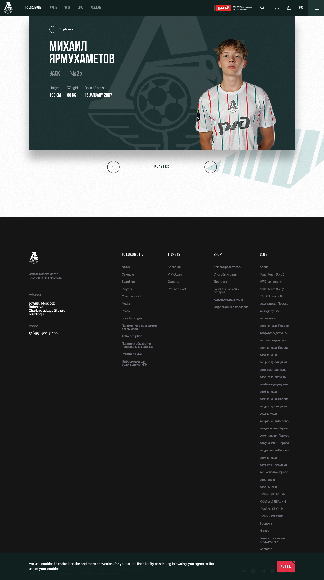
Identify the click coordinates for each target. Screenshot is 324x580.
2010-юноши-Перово (274, 325)
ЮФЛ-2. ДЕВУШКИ (273, 501)
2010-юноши (268, 487)
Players (127, 289)
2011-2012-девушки (273, 340)
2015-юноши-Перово (274, 347)
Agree (286, 567)
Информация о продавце (231, 307)
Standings (128, 281)
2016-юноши (268, 391)
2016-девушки (269, 311)
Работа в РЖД (132, 354)
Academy (96, 8)
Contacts (266, 549)
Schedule (174, 267)
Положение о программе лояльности (139, 327)
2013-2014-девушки (273, 465)
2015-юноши (268, 355)
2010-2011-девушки (273, 377)
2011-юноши (268, 479)
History (264, 531)
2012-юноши (268, 318)
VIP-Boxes (175, 274)
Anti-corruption (132, 336)
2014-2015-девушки (273, 362)
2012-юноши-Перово (274, 303)
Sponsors (266, 523)
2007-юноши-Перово (274, 443)
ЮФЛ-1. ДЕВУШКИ (273, 494)
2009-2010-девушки (273, 333)
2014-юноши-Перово (274, 421)
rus (301, 8)
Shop (67, 8)
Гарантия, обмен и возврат (226, 291)
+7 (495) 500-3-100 (43, 333)
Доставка (220, 281)
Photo (126, 311)
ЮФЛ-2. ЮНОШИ (271, 516)
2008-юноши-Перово (274, 435)
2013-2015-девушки (273, 406)
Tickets (52, 8)
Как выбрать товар (227, 267)
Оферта (173, 281)
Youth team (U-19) (272, 274)
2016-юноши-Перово (274, 399)
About (264, 267)
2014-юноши (268, 413)
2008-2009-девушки (274, 384)
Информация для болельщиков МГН (134, 363)
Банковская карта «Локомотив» (272, 540)
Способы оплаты (225, 274)
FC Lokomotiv (33, 8)
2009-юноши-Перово (274, 428)
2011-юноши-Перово (274, 472)
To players (61, 29)
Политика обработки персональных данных (137, 345)
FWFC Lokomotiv (271, 296)
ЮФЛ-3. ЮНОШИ (272, 509)
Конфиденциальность (228, 299)
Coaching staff (131, 296)
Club (80, 8)
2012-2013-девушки (273, 369)
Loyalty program (133, 318)
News (126, 267)
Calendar (128, 274)
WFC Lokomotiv (271, 281)
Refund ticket (177, 289)
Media (126, 303)
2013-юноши (268, 457)
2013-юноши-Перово (274, 450)
